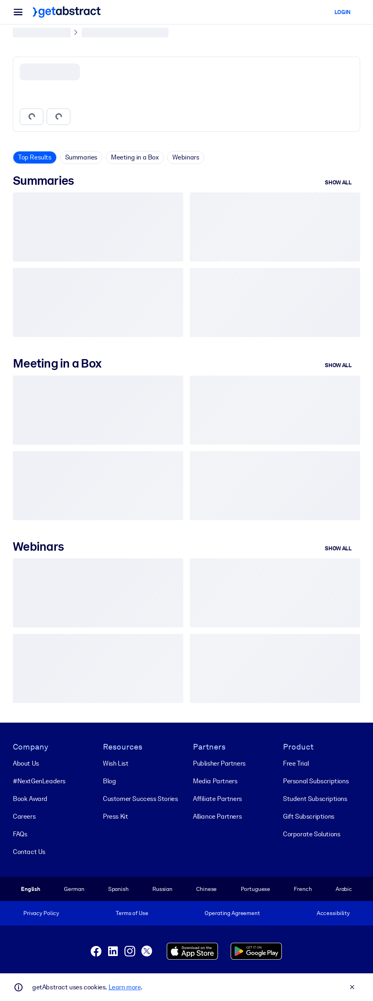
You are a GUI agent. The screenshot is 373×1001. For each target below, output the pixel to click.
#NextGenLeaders (39, 780)
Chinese (206, 888)
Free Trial (296, 763)
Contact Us (29, 851)
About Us (26, 763)
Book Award (30, 798)
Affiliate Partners (217, 798)
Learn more (125, 987)
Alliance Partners (217, 816)
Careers (24, 816)
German (74, 888)
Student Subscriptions (315, 798)
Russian (162, 888)
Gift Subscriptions (308, 816)
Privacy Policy (41, 913)
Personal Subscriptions (315, 780)
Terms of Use (132, 913)
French (303, 888)
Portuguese (256, 888)
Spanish (118, 888)
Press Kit (115, 816)
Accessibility (333, 913)
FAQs (20, 834)
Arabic (344, 888)
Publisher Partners (219, 763)
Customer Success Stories (140, 798)
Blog (109, 780)
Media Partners (215, 780)
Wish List (115, 763)
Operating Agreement (232, 913)
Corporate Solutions (311, 834)
